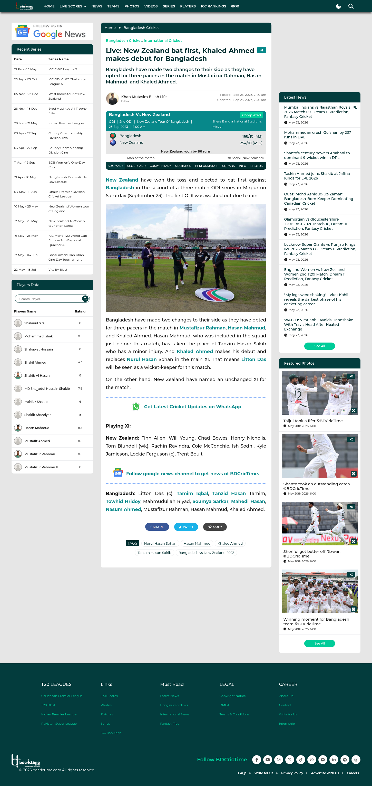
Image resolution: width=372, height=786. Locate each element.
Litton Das (253, 359)
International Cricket (163, 40)
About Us (286, 696)
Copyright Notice (233, 696)
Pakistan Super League (59, 723)
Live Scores (109, 696)
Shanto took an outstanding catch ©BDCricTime (316, 486)
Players (188, 6)
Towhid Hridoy (123, 501)
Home (49, 6)
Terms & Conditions (234, 714)
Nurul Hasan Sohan (160, 543)
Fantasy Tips (169, 723)
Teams (113, 6)
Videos (151, 6)
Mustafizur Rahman (202, 327)
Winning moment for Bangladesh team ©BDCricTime (316, 621)
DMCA (224, 705)
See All (320, 346)
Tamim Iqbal (192, 493)
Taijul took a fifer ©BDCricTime (313, 420)
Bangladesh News (174, 705)
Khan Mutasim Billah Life (144, 96)
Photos (131, 6)
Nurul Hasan (142, 359)
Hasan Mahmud (246, 327)
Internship (287, 723)
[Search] (85, 299)
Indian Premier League (59, 714)
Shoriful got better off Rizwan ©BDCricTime (312, 553)
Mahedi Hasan (248, 501)
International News (174, 714)
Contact (285, 705)
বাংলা (235, 6)
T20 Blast (48, 705)
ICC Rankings (213, 6)
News (96, 6)
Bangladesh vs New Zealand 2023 (206, 553)
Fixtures (107, 714)
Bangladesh (120, 187)
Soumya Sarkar (210, 501)
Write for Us (288, 714)
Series (169, 6)
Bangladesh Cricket (141, 27)
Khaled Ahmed (195, 351)
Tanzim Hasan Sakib (154, 553)
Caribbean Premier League (62, 696)
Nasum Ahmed (123, 509)
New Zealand (122, 180)
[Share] (351, 376)
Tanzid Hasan (229, 493)
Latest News (169, 696)
